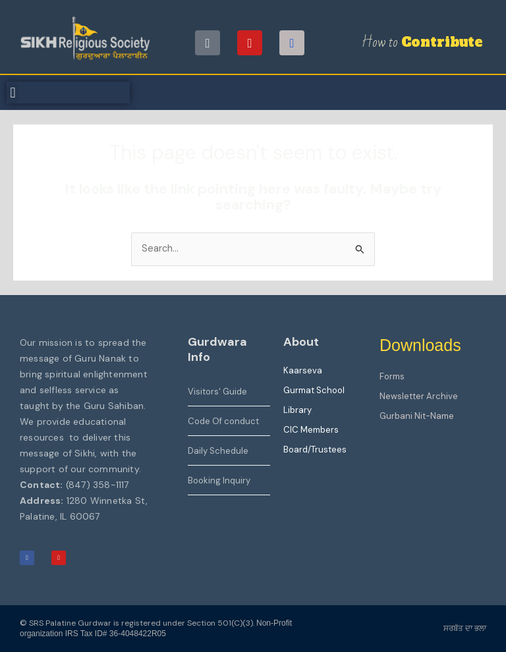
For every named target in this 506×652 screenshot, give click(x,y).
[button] (13, 92)
